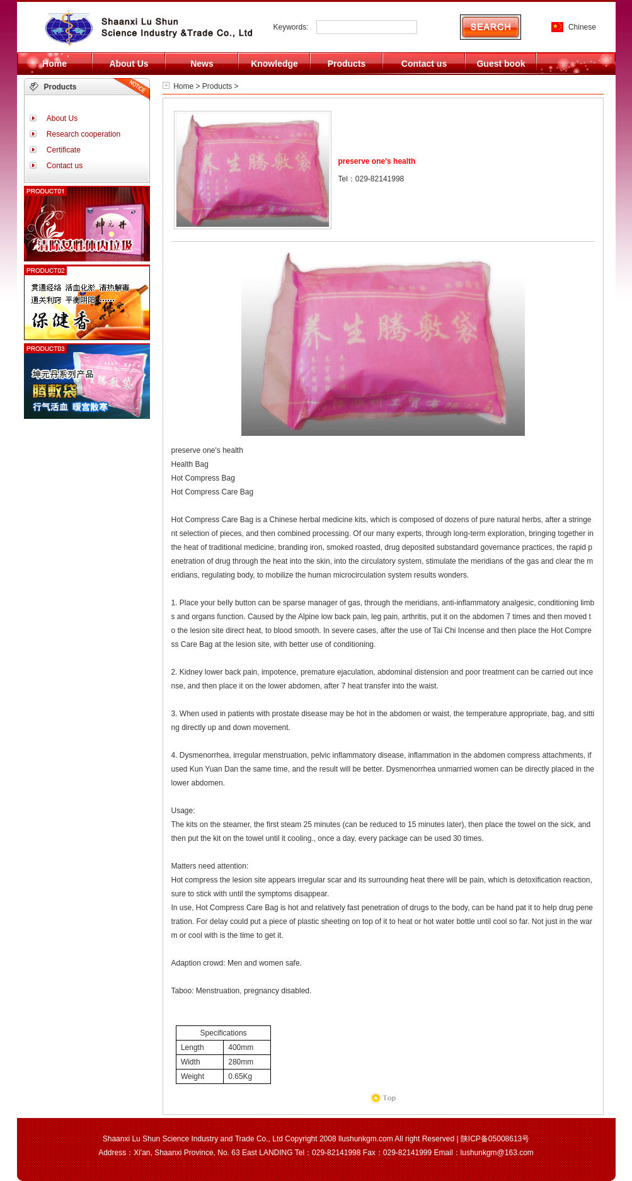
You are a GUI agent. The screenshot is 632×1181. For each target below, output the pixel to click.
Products (217, 86)
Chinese (582, 27)
